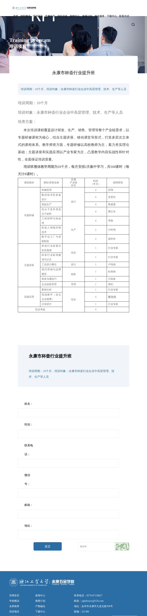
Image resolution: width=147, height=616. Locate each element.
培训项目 (38, 16)
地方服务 (100, 16)
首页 (15, 16)
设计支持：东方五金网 (58, 610)
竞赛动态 (50, 16)
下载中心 (112, 16)
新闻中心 (75, 16)
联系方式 (124, 16)
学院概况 (26, 16)
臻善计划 (87, 16)
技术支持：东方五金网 (86, 610)
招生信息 (62, 16)
